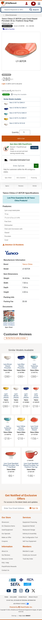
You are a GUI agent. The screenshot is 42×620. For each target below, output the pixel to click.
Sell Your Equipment (29, 541)
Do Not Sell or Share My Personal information (21, 600)
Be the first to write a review (16, 338)
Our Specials (6, 533)
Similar (35, 186)
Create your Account (30, 555)
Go (36, 166)
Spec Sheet (8, 178)
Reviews (20, 186)
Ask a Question (20, 178)
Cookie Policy (22, 597)
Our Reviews (6, 555)
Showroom (5, 522)
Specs (7, 186)
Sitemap (13, 616)
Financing (34, 178)
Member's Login (28, 551)
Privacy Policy (33, 597)
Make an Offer (6, 537)
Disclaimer (13, 597)
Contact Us (5, 570)
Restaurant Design (29, 530)
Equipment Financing (30, 522)
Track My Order (28, 559)
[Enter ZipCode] (18, 166)
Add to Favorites (9, 29)
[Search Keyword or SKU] (14, 9)
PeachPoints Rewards (9, 566)
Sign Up (34, 508)
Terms (6, 597)
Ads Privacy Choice (21, 604)
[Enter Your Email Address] (14, 508)
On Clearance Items (8, 526)
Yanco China (7, 26)
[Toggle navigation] (39, 3)
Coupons (5, 541)
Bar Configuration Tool (30, 537)
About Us (5, 551)
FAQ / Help (5, 562)
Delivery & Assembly (29, 533)
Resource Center (7, 559)
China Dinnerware (11, 15)
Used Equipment (7, 530)
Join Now (34, 147)
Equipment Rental (29, 526)
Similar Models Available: (12, 99)
